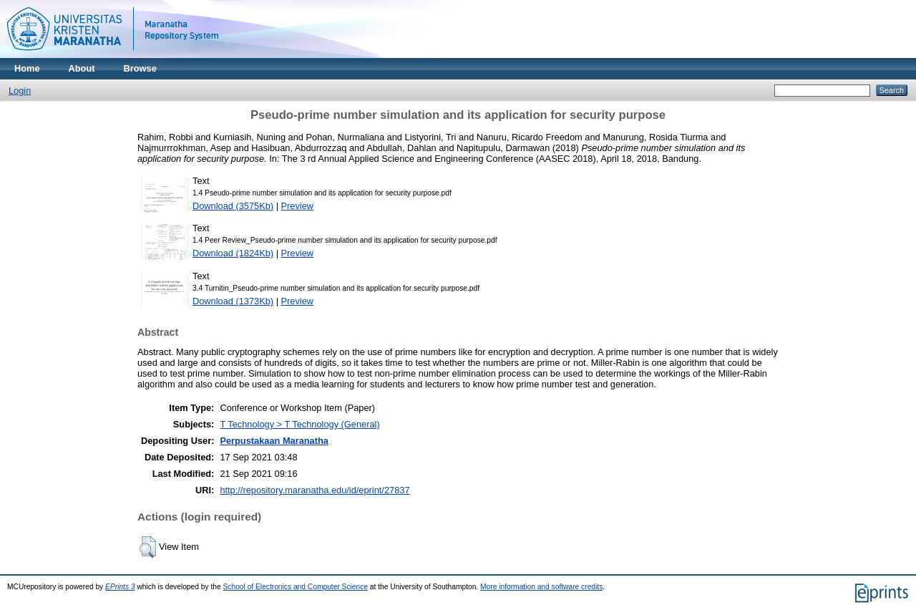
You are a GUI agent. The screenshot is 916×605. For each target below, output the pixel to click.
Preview (297, 205)
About (82, 68)
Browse (140, 68)
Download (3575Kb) (233, 205)
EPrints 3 (120, 587)
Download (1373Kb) (233, 301)
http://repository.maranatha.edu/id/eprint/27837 (314, 490)
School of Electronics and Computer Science (296, 587)
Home (27, 68)
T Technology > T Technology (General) (299, 424)
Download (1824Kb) (233, 253)
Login (20, 90)
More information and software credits (541, 587)
